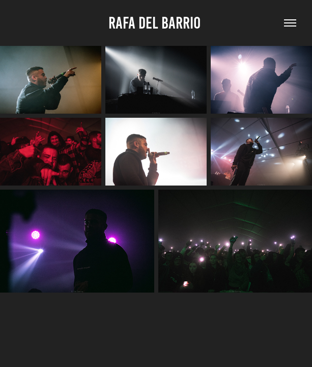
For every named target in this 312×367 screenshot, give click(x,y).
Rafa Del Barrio (156, 23)
